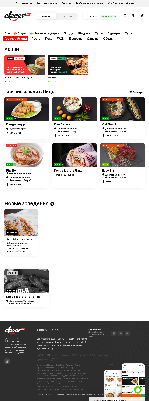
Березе (54, 370)
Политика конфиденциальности (81, 394)
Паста (36, 38)
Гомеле (78, 365)
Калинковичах (76, 376)
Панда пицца (16, 124)
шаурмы (61, 338)
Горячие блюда (15, 38)
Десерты (75, 38)
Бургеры (114, 33)
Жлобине (54, 376)
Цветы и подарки (44, 33)
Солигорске (66, 389)
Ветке (50, 373)
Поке (48, 38)
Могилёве (49, 368)
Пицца (68, 33)
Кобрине (51, 378)
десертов (42, 345)
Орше (81, 381)
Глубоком (72, 373)
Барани (73, 368)
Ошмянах (52, 384)
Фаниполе (78, 389)
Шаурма (84, 33)
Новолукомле (56, 381)
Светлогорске (62, 386)
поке (75, 342)
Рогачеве (50, 386)
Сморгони (54, 389)
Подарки (67, 3)
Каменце (41, 378)
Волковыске (60, 373)
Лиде (68, 378)
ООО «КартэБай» (13, 341)
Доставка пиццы (46, 338)
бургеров (82, 338)
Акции (20, 33)
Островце (41, 384)
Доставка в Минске (45, 365)
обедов (66, 345)
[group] (24, 69)
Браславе (41, 373)
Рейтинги (56, 329)
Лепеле (60, 378)
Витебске (60, 365)
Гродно (69, 365)
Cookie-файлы (104, 394)
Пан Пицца (62, 124)
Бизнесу (42, 329)
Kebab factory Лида (68, 170)
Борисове (75, 370)
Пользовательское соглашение (50, 394)
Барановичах (62, 368)
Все (7, 33)
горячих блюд (53, 342)
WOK (60, 38)
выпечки (77, 345)
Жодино (64, 376)
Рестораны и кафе (47, 3)
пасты (67, 342)
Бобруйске (64, 370)
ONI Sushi (109, 124)
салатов (55, 345)
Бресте (40, 368)
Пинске (61, 384)
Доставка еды (24, 3)
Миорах (75, 378)
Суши (99, 33)
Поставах (81, 384)
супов (40, 342)
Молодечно (42, 381)
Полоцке (71, 384)
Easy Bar (108, 170)
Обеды (108, 38)
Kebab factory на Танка (21, 239)
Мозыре (84, 378)
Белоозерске (43, 370)
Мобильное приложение (89, 3)
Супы (129, 33)
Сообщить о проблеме (121, 3)
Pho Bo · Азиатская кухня (18, 172)
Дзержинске (42, 376)
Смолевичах (42, 389)
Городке (82, 373)
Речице (40, 386)
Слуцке (74, 386)
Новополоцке (70, 381)
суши (71, 338)
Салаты (92, 38)
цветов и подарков (47, 348)
